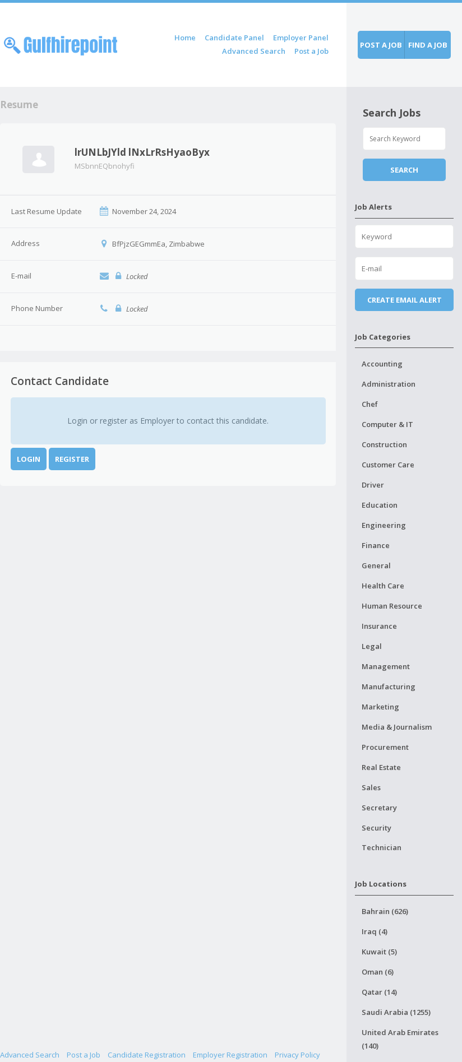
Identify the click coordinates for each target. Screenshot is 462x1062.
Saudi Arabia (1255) (396, 1012)
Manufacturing (388, 686)
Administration (388, 384)
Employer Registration (230, 1055)
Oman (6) (378, 972)
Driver (373, 485)
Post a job (381, 45)
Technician (381, 847)
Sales (371, 787)
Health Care (383, 586)
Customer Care (388, 465)
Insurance (379, 626)
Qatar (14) (379, 992)
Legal (372, 646)
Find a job (427, 45)
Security (376, 828)
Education (380, 505)
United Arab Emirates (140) (400, 1039)
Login (28, 459)
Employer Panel (301, 38)
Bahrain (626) (385, 911)
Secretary (379, 808)
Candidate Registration (147, 1055)
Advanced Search (253, 51)
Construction (384, 444)
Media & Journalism (397, 727)
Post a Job (311, 51)
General (376, 565)
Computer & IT (387, 424)
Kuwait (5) (379, 952)
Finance (376, 545)
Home (185, 38)
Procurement (385, 747)
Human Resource (392, 606)
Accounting (382, 364)
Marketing (380, 707)
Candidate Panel (234, 38)
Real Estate (381, 767)
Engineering (384, 525)
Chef (370, 404)
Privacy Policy (297, 1055)
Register (72, 459)
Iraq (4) (374, 931)
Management (386, 666)
